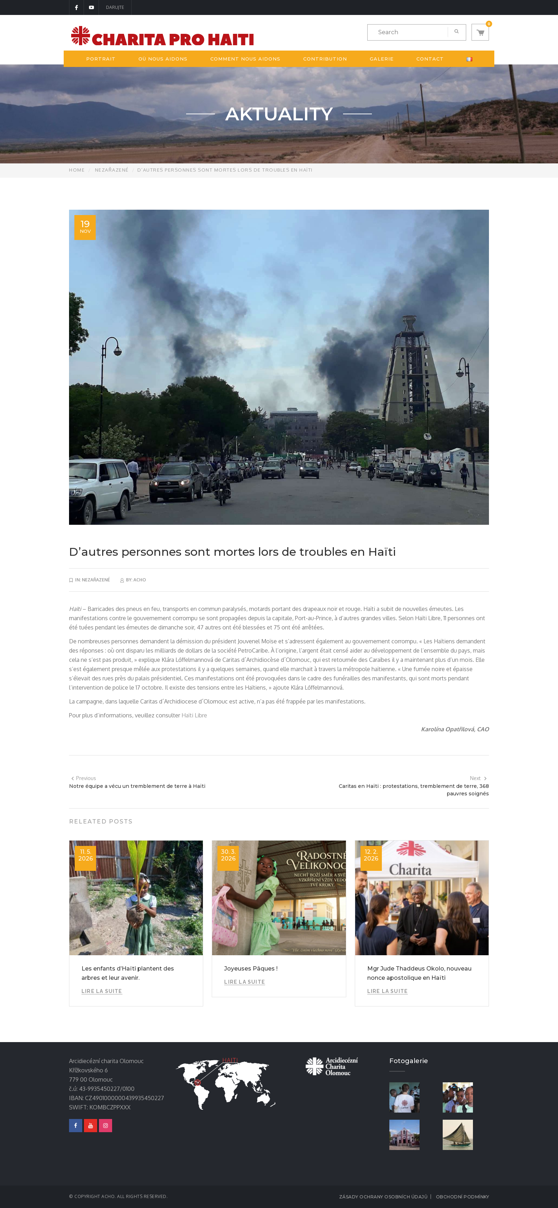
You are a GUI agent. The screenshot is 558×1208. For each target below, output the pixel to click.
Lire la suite (101, 991)
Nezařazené (112, 170)
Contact (430, 59)
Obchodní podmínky (462, 1196)
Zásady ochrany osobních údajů (383, 1196)
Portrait (101, 59)
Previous (83, 778)
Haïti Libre (194, 715)
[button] (480, 32)
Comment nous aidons (245, 59)
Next (478, 778)
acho (139, 579)
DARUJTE (115, 7)
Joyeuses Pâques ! (251, 968)
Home (77, 170)
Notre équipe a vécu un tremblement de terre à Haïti (137, 786)
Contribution (325, 59)
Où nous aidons (163, 59)
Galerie (382, 59)
